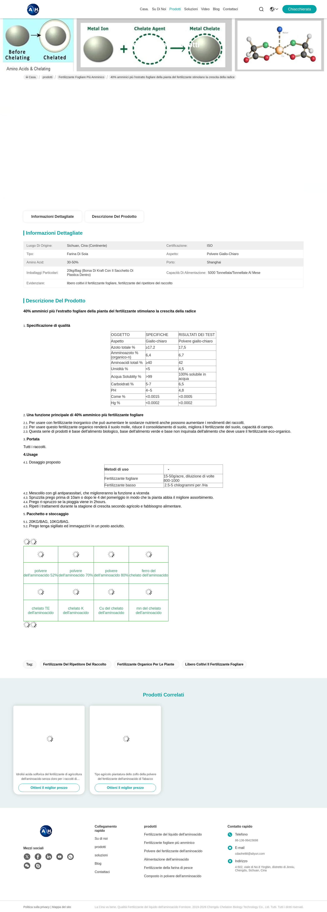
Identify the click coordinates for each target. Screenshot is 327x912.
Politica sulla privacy (36, 907)
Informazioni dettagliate (52, 216)
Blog (216, 9)
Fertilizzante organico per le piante (145, 664)
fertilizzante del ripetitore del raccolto (74, 664)
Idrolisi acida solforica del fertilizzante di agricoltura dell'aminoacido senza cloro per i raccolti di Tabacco (49, 777)
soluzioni (191, 9)
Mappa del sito (61, 907)
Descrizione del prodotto (114, 216)
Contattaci (230, 9)
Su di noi (159, 9)
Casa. (144, 9)
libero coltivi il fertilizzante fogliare (214, 664)
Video (205, 9)
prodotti (175, 9)
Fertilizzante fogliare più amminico (81, 77)
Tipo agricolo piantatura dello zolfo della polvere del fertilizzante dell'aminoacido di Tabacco (125, 776)
